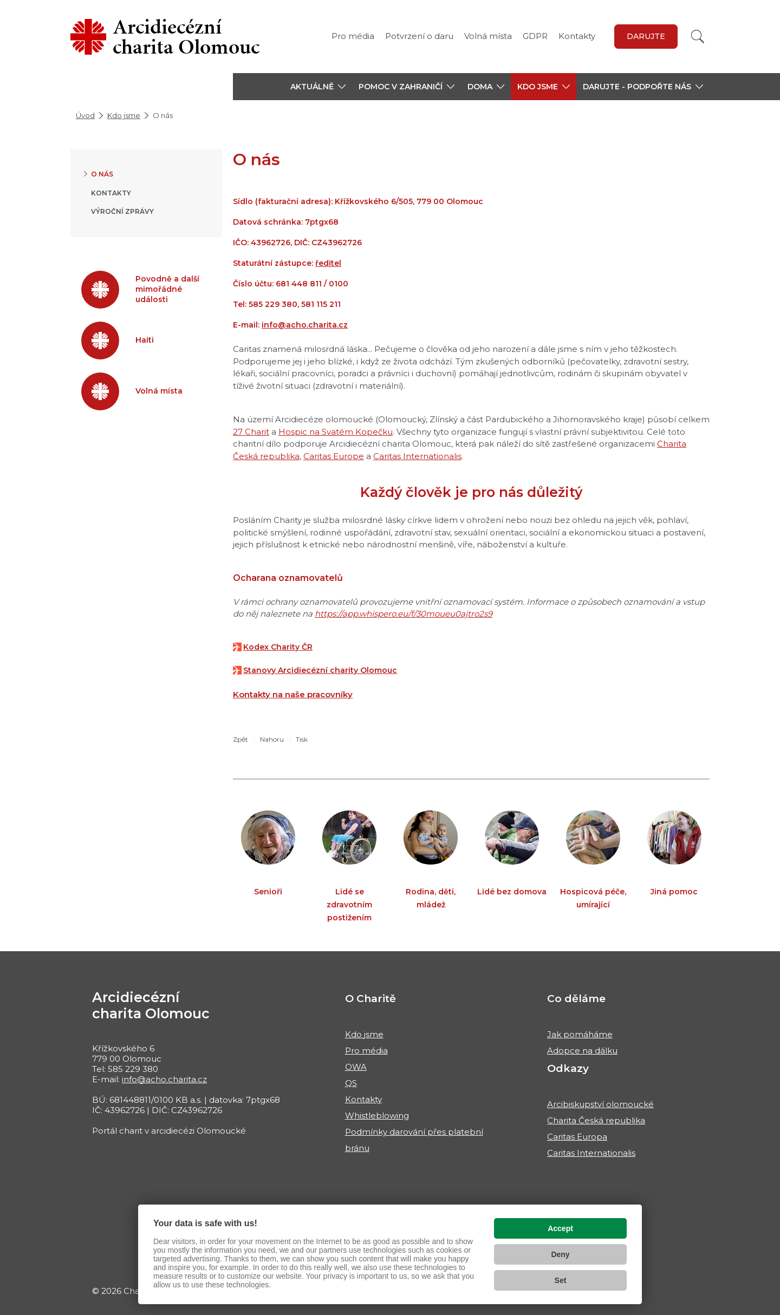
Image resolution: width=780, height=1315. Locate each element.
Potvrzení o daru (419, 36)
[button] (318, 86)
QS (351, 1083)
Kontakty (576, 36)
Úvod (85, 115)
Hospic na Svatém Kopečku (335, 432)
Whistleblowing (377, 1115)
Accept (560, 1228)
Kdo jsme (123, 115)
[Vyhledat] (698, 36)
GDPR (535, 36)
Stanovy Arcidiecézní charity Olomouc (320, 670)
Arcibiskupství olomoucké (600, 1104)
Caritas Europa (577, 1136)
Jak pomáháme (580, 1034)
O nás (102, 174)
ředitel (328, 263)
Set (561, 1280)
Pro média (353, 36)
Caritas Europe (333, 456)
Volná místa (488, 36)
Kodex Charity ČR (278, 647)
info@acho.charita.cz (305, 325)
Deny (560, 1254)
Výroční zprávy (122, 211)
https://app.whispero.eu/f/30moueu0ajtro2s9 (403, 614)
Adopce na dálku (582, 1050)
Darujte (646, 36)
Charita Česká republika (596, 1120)
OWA (356, 1067)
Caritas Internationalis (417, 456)
